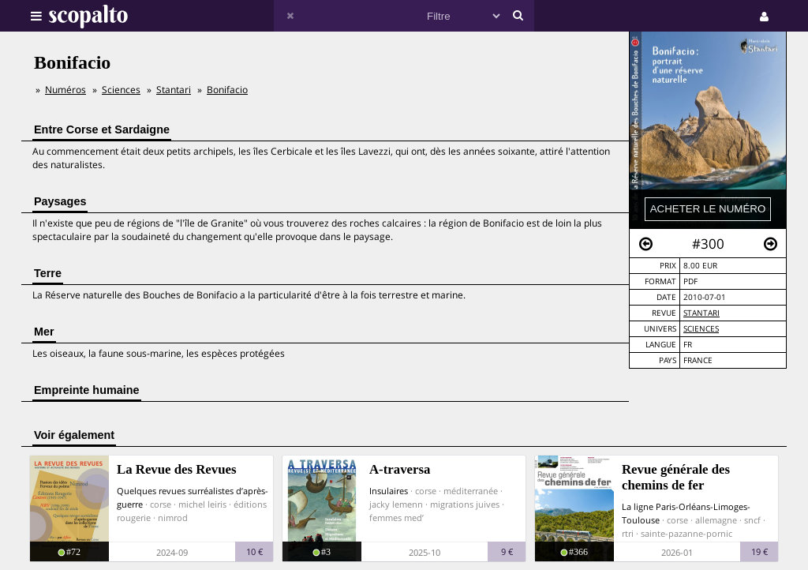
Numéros (65, 89)
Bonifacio (227, 89)
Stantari (701, 313)
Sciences (701, 329)
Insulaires (388, 491)
